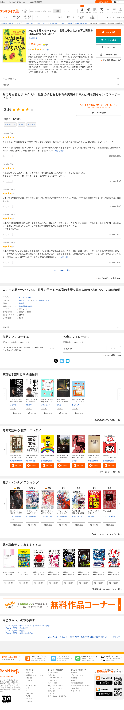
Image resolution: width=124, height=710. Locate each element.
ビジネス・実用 (25, 297)
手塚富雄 (112, 516)
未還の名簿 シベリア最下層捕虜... (62, 401)
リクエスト (52, 693)
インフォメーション (55, 688)
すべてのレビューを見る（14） (109, 278)
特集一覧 (29, 678)
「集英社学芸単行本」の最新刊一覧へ (107, 420)
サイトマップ (75, 691)
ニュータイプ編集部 (48, 516)
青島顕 (59, 405)
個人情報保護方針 (77, 683)
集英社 (21, 303)
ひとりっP (75, 405)
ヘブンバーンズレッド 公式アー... (62, 513)
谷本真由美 (33, 38)
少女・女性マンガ (27, 17)
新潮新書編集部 (93, 461)
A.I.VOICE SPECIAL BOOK (78, 512)
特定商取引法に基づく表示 (80, 685)
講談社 (59, 461)
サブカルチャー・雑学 (40, 300)
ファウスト (107, 511)
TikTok (28, 696)
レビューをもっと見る (62, 270)
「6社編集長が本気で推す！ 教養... (32, 457)
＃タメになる (10, 124)
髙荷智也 (91, 516)
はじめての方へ (109, 17)
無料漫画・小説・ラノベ (34, 675)
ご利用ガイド (119, 17)
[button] (16, 413)
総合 (5, 17)
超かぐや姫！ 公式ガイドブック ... (47, 513)
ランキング (29, 680)
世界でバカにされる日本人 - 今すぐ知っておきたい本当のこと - (39, 575)
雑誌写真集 (92, 17)
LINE (27, 688)
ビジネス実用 (81, 17)
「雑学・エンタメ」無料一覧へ (109, 472)
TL (49, 17)
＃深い (21, 124)
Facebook (29, 701)
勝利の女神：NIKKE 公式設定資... (16, 513)
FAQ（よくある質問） (55, 685)
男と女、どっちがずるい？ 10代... (47, 401)
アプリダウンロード (55, 678)
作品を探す (52, 675)
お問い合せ (52, 691)
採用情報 (74, 678)
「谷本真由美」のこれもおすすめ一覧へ (106, 589)
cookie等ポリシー (77, 688)
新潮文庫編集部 (46, 461)
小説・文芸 (70, 17)
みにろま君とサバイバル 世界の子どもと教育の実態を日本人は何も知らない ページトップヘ (84, 637)
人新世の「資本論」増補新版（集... (31, 401)
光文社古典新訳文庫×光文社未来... (16, 457)
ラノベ (59, 17)
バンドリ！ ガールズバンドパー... (31, 513)
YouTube (29, 699)
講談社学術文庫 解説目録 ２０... (79, 456)
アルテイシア (45, 405)
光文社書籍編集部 (16, 461)
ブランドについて (77, 675)
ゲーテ (105, 516)
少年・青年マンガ (16, 17)
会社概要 (74, 673)
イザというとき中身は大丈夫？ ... (93, 513)
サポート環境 (52, 683)
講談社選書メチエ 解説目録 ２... (62, 457)
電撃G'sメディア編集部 (80, 516)
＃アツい (31, 124)
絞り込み (24, 11)
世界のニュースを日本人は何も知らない (53, 574)
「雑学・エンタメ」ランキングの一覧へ (106, 534)
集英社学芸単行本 (26, 306)
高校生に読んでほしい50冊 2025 (109, 456)
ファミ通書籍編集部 (17, 516)
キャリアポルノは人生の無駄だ (8, 573)
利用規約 (74, 680)
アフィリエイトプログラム (57, 696)
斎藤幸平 (13, 405)
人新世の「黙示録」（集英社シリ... (16, 401)
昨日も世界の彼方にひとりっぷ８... (78, 401)
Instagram (29, 693)
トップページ (30, 673)
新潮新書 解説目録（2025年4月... (93, 457)
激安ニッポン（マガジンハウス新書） (23, 574)
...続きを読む (59, 151)
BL (38, 17)
